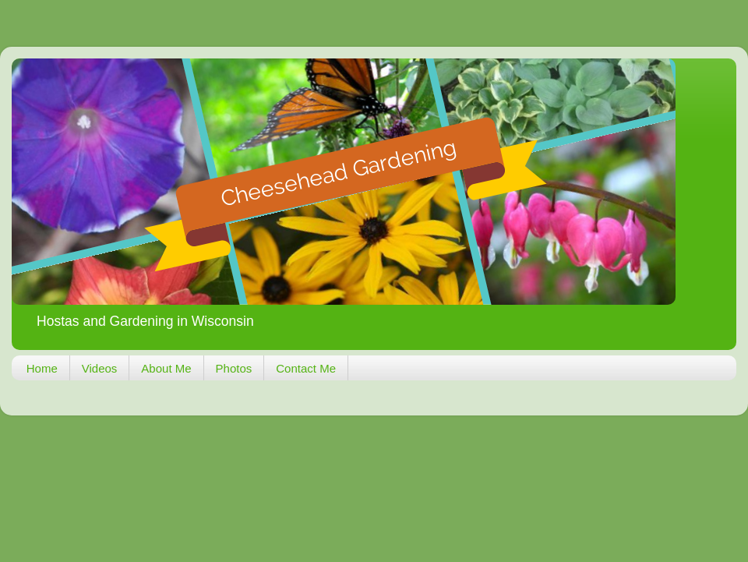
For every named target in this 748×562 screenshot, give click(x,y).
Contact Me (306, 368)
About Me (166, 368)
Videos (100, 368)
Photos (234, 368)
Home (42, 368)
